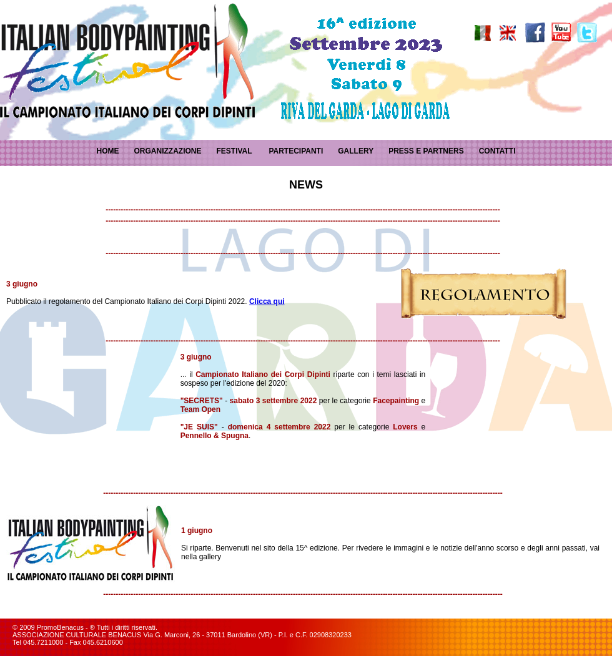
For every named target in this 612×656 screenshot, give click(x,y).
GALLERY (355, 151)
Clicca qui (267, 301)
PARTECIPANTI (296, 151)
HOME (107, 151)
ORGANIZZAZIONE (167, 151)
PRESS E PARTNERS (425, 151)
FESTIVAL (234, 151)
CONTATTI (497, 151)
